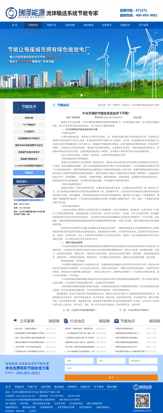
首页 (109, 105)
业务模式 (107, 25)
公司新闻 (27, 321)
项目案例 (88, 25)
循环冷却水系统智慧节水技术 (29, 145)
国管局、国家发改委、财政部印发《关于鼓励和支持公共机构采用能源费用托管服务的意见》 (80, 329)
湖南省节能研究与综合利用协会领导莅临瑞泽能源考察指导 (29, 343)
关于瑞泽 (144, 25)
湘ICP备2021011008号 (69, 400)
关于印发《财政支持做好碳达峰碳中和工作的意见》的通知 (80, 347)
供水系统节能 (76, 403)
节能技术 (33, 25)
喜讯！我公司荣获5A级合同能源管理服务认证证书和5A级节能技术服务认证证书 (30, 338)
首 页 (14, 25)
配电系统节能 (29, 407)
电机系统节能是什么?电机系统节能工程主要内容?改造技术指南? (131, 352)
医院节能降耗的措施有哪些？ (128, 342)
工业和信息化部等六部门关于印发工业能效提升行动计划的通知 (80, 338)
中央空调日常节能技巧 (138, 310)
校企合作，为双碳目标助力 (26, 329)
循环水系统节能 (94, 403)
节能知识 (29, 173)
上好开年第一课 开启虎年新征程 (28, 347)
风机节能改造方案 (41, 403)
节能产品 (51, 25)
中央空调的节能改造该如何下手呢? (105, 113)
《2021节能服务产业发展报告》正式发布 (80, 352)
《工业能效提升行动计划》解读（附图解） (80, 334)
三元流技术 (29, 131)
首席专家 (29, 118)
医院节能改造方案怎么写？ (127, 347)
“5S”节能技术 (29, 125)
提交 (111, 377)
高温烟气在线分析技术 (29, 152)
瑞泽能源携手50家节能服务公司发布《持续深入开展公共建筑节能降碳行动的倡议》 (29, 334)
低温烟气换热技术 (28, 159)
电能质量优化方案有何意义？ (128, 333)
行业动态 (77, 321)
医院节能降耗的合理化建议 (127, 338)
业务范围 (70, 25)
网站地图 (112, 386)
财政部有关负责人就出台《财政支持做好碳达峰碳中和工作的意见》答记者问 (80, 343)
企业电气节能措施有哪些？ (84, 310)
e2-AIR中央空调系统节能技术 (29, 166)
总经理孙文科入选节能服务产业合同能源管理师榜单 (29, 352)
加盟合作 (125, 25)
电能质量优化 (11, 407)
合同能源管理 (46, 407)
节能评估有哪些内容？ (125, 329)
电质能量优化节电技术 (29, 138)
